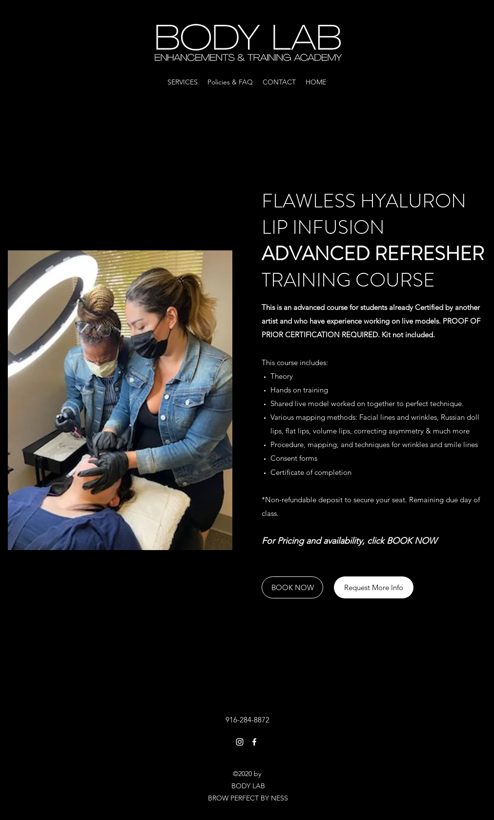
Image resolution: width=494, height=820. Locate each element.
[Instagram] (240, 742)
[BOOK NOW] (292, 587)
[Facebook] (254, 742)
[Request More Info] (373, 587)
